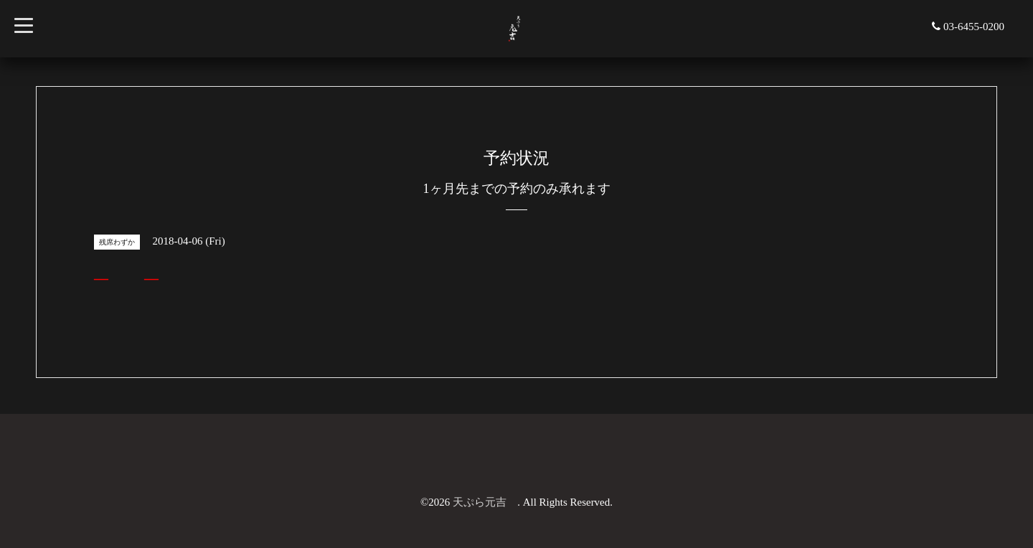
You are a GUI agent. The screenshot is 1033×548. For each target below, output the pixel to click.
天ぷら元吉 (485, 502)
